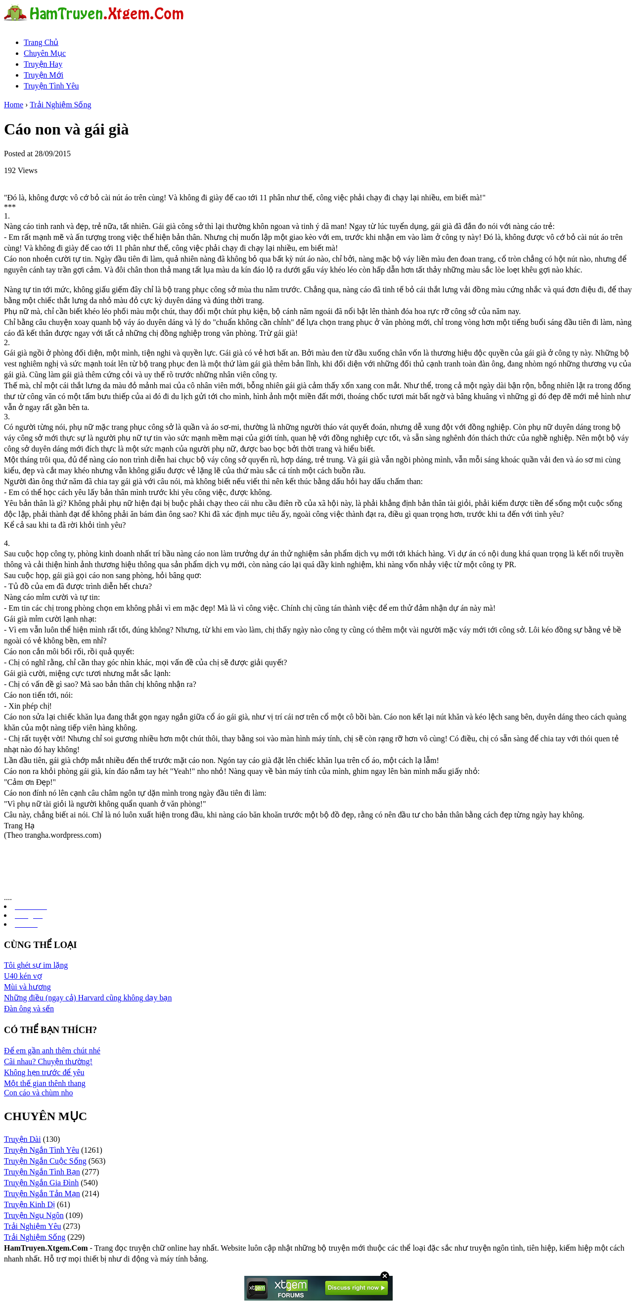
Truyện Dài (22, 1139)
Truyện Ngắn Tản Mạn (42, 1193)
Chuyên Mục (45, 53)
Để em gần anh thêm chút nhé (52, 1050)
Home (13, 104)
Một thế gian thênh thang (45, 1083)
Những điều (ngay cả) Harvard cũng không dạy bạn (88, 997)
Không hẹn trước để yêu (44, 1072)
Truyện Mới (43, 75)
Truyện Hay (43, 64)
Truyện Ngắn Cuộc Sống (45, 1161)
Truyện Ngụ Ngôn (34, 1215)
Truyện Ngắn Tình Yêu (41, 1150)
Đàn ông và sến (29, 1008)
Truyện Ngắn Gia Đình (41, 1182)
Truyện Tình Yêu (51, 86)
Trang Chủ (41, 42)
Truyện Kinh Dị (29, 1204)
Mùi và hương (27, 987)
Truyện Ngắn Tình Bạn (42, 1172)
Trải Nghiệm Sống (60, 104)
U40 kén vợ (23, 976)
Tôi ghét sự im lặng (36, 965)
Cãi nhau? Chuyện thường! (48, 1061)
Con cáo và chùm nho (38, 1092)
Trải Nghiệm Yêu (32, 1226)
